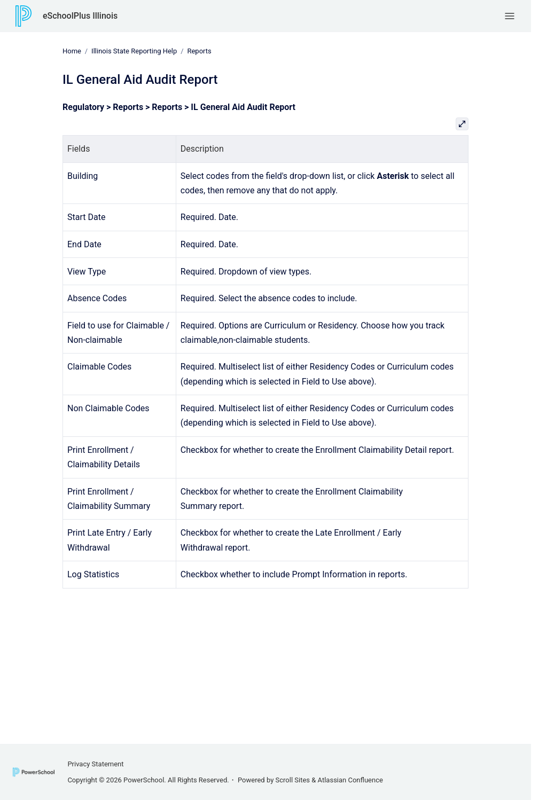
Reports (199, 51)
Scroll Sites (293, 780)
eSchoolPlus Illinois (80, 16)
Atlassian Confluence (350, 780)
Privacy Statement (95, 764)
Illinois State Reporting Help (134, 51)
